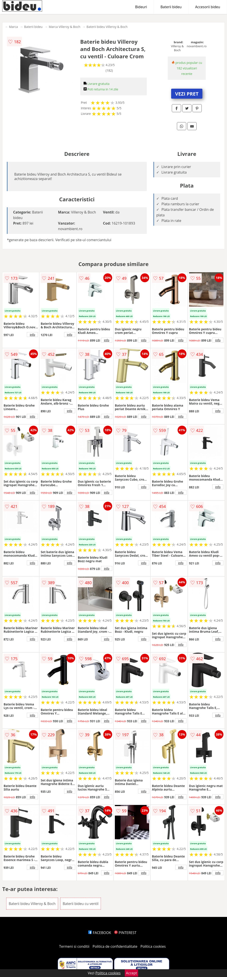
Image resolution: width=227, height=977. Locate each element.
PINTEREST (125, 932)
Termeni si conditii (74, 946)
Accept (131, 973)
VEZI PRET (187, 93)
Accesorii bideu (207, 6)
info (32, 335)
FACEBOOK (99, 932)
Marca (13, 27)
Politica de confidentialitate (115, 946)
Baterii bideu (171, 6)
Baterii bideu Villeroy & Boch (106, 27)
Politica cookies (153, 946)
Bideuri (141, 6)
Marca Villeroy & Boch (64, 27)
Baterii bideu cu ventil (80, 903)
